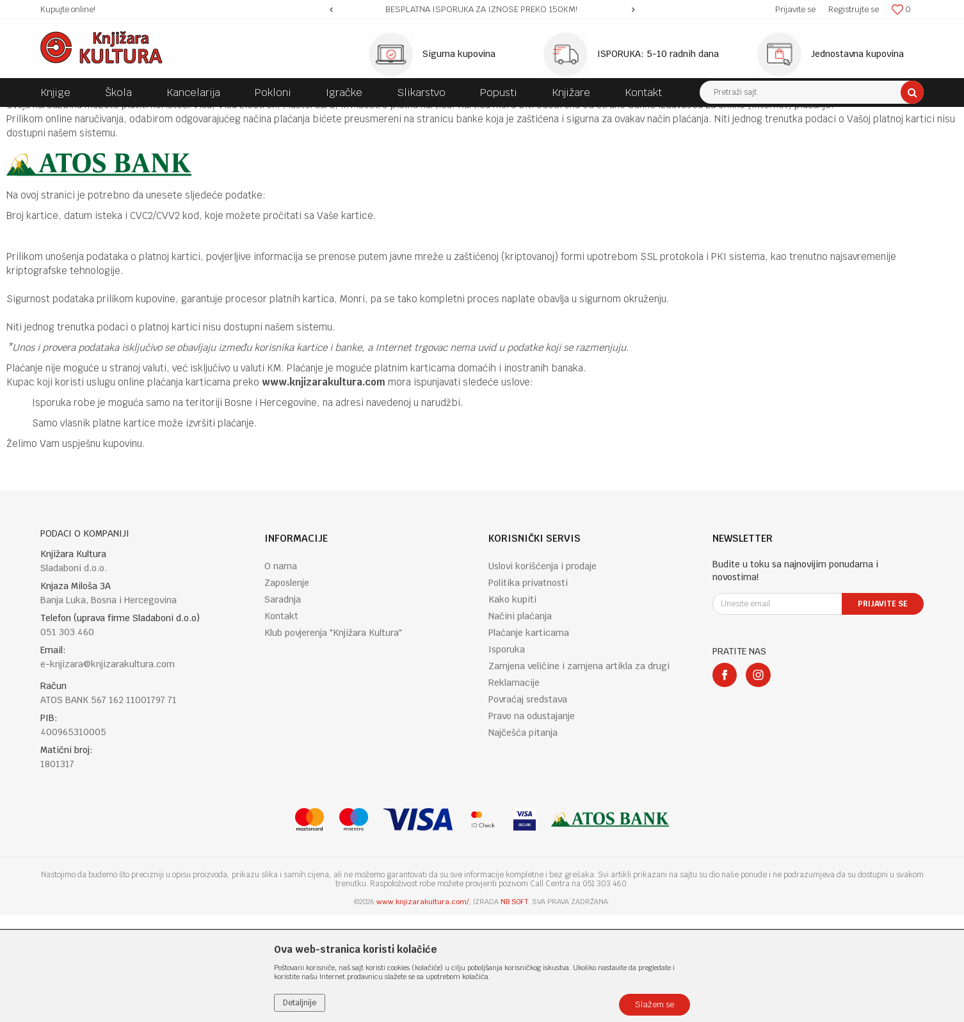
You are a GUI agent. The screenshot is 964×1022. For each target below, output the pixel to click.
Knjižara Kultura (68, 116)
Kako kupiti (512, 706)
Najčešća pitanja (523, 839)
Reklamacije (514, 789)
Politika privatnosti (528, 689)
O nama (280, 673)
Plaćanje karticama (528, 739)
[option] (482, 9)
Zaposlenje (286, 689)
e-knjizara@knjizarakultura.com (107, 771)
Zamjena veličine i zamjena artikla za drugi (579, 773)
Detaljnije (299, 1003)
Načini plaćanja (520, 723)
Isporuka (506, 756)
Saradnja (282, 706)
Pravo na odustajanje (531, 823)
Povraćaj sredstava (527, 806)
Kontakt (281, 723)
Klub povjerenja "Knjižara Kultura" (333, 739)
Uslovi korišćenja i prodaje (542, 673)
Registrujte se (853, 9)
